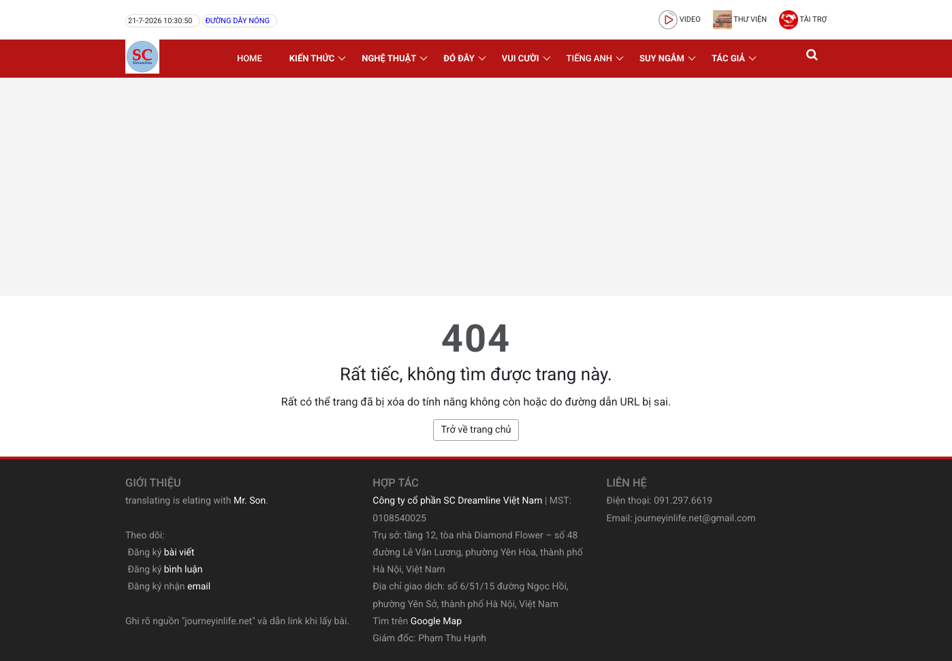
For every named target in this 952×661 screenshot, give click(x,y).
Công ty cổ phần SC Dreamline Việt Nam (457, 500)
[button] (813, 58)
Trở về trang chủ (476, 429)
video (680, 19)
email (198, 586)
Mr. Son (250, 500)
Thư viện (740, 19)
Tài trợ (803, 19)
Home (249, 59)
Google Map (436, 621)
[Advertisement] (476, 186)
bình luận (183, 569)
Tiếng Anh (589, 59)
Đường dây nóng (237, 20)
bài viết (179, 552)
